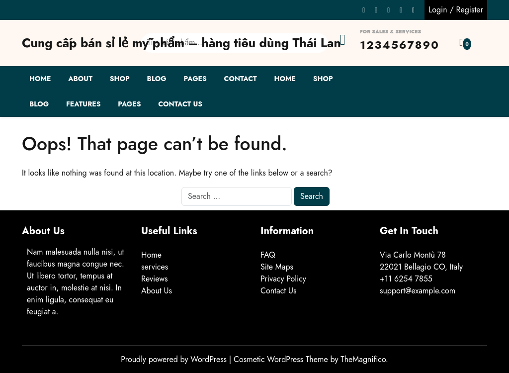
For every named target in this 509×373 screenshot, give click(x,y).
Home (40, 79)
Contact (240, 79)
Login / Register (455, 9)
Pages (195, 79)
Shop (120, 79)
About (80, 79)
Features (83, 104)
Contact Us (180, 104)
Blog (157, 79)
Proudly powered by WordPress (175, 359)
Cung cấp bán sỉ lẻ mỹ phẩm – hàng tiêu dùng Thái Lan (181, 43)
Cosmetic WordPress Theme (282, 359)
